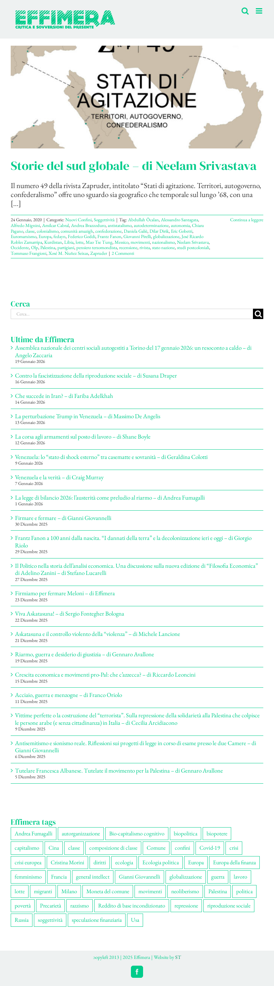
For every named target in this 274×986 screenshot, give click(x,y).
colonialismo (48, 231)
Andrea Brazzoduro (88, 225)
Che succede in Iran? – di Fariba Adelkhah (64, 396)
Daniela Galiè (135, 231)
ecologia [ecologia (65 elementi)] (124, 862)
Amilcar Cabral (55, 225)
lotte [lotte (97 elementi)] (20, 891)
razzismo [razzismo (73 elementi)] (79, 905)
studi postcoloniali (193, 247)
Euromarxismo (23, 236)
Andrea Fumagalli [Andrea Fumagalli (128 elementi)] (33, 833)
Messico (121, 242)
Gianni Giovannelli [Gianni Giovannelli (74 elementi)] (139, 876)
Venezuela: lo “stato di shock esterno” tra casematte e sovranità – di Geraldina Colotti (111, 457)
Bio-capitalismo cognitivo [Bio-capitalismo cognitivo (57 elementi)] (136, 833)
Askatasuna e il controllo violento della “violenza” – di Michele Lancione (97, 634)
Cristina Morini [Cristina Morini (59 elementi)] (67, 862)
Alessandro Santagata (179, 220)
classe (30, 231)
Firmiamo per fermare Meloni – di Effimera (65, 593)
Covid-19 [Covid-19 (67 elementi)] (209, 847)
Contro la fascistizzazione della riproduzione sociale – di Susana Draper (96, 375)
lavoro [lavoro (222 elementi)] (240, 876)
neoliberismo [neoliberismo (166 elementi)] (185, 891)
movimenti (140, 242)
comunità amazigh (77, 231)
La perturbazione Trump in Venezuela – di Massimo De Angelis (87, 416)
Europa (45, 236)
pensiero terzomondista (96, 247)
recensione (128, 247)
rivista (144, 247)
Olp (34, 247)
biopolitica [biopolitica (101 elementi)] (185, 833)
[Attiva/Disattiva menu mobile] (259, 11)
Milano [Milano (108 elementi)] (69, 891)
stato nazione (163, 247)
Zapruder (98, 253)
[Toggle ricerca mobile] (245, 11)
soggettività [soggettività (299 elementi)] (50, 920)
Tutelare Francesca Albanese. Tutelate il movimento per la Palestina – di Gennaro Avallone (119, 770)
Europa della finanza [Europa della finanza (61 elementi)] (234, 862)
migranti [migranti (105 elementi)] (43, 891)
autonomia (180, 225)
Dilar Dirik (159, 231)
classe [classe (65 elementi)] (74, 847)
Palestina (47, 247)
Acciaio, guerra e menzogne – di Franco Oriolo (68, 695)
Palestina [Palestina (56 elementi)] (217, 891)
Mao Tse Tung (99, 242)
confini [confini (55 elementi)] (182, 847)
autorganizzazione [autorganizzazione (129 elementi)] (81, 833)
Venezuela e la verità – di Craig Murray (59, 477)
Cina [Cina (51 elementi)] (54, 847)
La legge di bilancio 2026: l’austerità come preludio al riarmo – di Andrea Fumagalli (110, 497)
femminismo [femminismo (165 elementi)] (28, 876)
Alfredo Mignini (25, 225)
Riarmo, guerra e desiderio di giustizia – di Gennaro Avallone (84, 654)
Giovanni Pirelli (137, 236)
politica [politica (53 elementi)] (244, 891)
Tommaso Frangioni (28, 253)
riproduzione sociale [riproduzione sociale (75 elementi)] (228, 905)
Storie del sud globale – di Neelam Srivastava (134, 165)
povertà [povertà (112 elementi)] (23, 905)
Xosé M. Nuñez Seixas (68, 253)
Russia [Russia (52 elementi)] (22, 920)
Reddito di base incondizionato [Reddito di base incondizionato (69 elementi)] (131, 905)
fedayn (60, 236)
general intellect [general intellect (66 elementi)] (93, 876)
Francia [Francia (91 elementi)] (59, 876)
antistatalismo (120, 225)
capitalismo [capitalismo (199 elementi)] (27, 847)
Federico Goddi (81, 236)
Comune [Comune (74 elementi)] (156, 847)
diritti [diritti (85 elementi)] (99, 862)
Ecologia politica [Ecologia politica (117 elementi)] (160, 862)
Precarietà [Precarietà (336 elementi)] (50, 905)
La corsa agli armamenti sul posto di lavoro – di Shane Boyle (83, 436)
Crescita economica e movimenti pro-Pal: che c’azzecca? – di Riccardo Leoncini (105, 674)
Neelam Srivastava (193, 242)
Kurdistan (53, 242)
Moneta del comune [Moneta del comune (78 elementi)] (107, 891)
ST (178, 957)
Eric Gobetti (181, 231)
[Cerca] (258, 314)
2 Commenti (123, 253)
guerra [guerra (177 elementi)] (217, 876)
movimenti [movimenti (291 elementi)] (150, 891)
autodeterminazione (151, 225)
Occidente (20, 247)
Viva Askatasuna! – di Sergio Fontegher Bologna (69, 613)
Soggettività (104, 220)
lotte (79, 242)
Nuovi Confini (78, 220)
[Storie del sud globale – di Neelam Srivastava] (137, 97)
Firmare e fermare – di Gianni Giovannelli (63, 518)
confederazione (108, 231)
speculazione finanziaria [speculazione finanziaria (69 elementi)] (97, 920)
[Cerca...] (132, 314)
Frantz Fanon (109, 236)
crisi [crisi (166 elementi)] (233, 847)
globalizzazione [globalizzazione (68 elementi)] (185, 876)
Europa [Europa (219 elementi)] (196, 862)
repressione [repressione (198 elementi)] (186, 905)
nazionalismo (163, 242)
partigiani (65, 247)
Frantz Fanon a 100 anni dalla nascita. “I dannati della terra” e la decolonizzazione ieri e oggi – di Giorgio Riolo (133, 541)
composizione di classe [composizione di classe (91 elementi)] (113, 847)
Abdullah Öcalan (143, 220)
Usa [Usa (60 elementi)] (135, 920)
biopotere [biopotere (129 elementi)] (217, 833)
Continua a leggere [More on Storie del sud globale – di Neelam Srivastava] (246, 220)
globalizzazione (166, 236)
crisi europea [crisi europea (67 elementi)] (28, 862)
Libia (68, 242)
